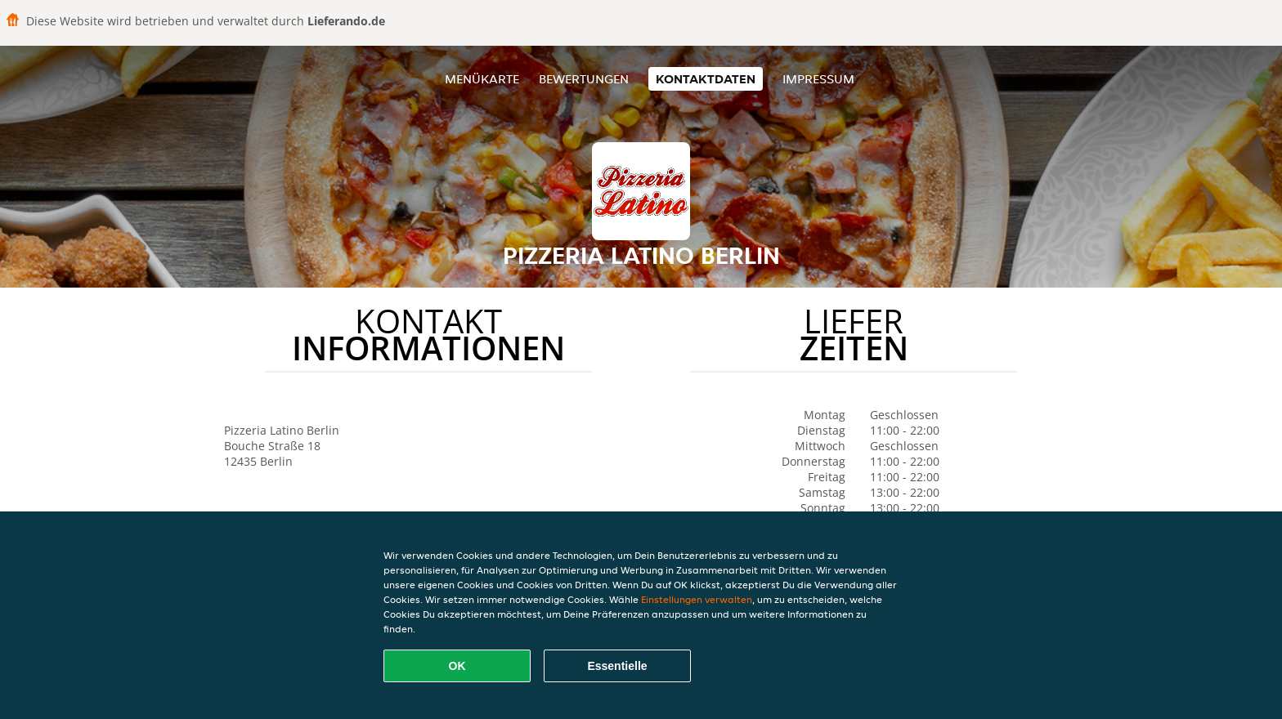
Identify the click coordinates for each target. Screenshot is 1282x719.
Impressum (818, 78)
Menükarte (482, 78)
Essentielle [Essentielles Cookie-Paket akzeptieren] (617, 665)
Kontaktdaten (705, 78)
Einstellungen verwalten (696, 599)
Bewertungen (584, 78)
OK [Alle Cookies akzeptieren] (457, 665)
